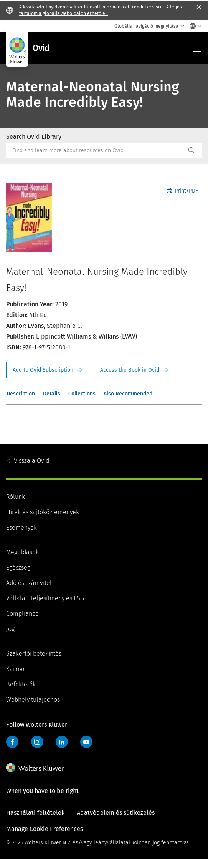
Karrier (15, 669)
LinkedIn (62, 742)
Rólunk (15, 496)
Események (21, 527)
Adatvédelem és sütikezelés (116, 812)
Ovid (31, 460)
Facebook (12, 742)
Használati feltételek (35, 812)
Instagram (37, 742)
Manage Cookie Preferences (44, 828)
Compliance (22, 613)
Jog (10, 629)
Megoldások (22, 552)
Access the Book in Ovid (134, 370)
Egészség (18, 567)
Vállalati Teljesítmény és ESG (45, 598)
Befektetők (21, 684)
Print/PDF (182, 191)
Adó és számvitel (29, 583)
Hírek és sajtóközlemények (42, 512)
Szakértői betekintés (33, 653)
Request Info (48, 370)
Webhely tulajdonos (33, 699)
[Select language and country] (193, 26)
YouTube (86, 742)
